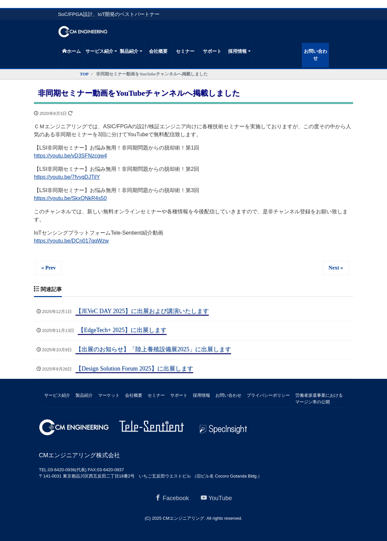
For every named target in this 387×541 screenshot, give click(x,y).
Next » (335, 267)
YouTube (216, 497)
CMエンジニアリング (183, 518)
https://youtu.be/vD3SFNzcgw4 (70, 156)
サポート (212, 51)
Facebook (172, 497)
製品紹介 (129, 51)
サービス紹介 (99, 51)
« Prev (48, 267)
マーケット (109, 395)
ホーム (71, 51)
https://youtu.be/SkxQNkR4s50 (70, 198)
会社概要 (158, 51)
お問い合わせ (315, 55)
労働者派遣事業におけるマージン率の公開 (319, 398)
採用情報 (237, 51)
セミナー (185, 51)
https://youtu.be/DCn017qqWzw (71, 241)
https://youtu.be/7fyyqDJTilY (67, 177)
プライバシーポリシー (268, 395)
